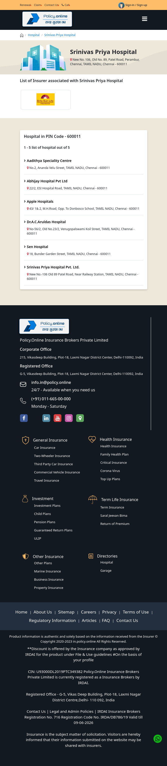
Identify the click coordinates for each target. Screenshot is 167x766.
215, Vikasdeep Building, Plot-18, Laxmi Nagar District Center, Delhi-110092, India (81, 357)
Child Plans (42, 513)
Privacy (109, 612)
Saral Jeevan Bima (113, 515)
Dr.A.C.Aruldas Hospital (46, 221)
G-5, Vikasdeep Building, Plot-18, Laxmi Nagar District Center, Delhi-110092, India (81, 373)
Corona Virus (110, 470)
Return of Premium (115, 523)
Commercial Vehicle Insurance (57, 472)
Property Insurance (48, 587)
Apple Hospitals (40, 201)
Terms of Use (136, 612)
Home (21, 612)
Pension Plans (44, 522)
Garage (106, 570)
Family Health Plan (114, 454)
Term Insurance (112, 507)
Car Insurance (44, 447)
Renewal (25, 5)
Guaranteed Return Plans (53, 530)
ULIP (37, 538)
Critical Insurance (113, 462)
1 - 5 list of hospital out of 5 (47, 147)
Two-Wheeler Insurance (52, 456)
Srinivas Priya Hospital (60, 35)
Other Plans (43, 563)
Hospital (34, 35)
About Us (43, 612)
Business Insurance (49, 579)
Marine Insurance (47, 571)
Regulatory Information (52, 620)
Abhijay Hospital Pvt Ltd (47, 181)
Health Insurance (113, 446)
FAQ (106, 620)
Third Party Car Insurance (53, 464)
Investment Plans (47, 505)
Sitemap (67, 612)
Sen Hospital (37, 246)
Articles (90, 620)
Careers (88, 612)
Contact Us (51, 5)
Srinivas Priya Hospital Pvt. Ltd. (53, 267)
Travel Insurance (46, 480)
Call (65, 5)
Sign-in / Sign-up (132, 5)
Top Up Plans (110, 479)
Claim (37, 5)
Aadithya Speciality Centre (49, 160)
